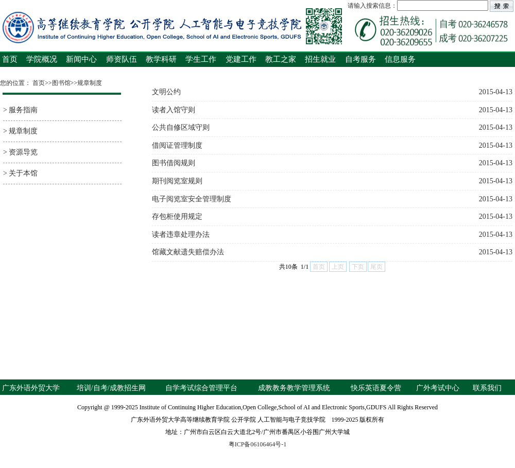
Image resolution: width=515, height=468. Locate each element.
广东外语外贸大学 (31, 388)
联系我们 (487, 388)
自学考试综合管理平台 (201, 388)
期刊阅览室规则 (332, 181)
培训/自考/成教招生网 (111, 388)
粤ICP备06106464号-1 (258, 444)
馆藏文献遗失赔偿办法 (332, 252)
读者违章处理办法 (332, 235)
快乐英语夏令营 (376, 388)
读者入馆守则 (332, 110)
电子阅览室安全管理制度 (332, 199)
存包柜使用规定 (332, 217)
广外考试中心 (437, 388)
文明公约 (332, 92)
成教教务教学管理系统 (294, 388)
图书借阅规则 (332, 163)
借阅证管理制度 (332, 145)
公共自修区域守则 (332, 127)
